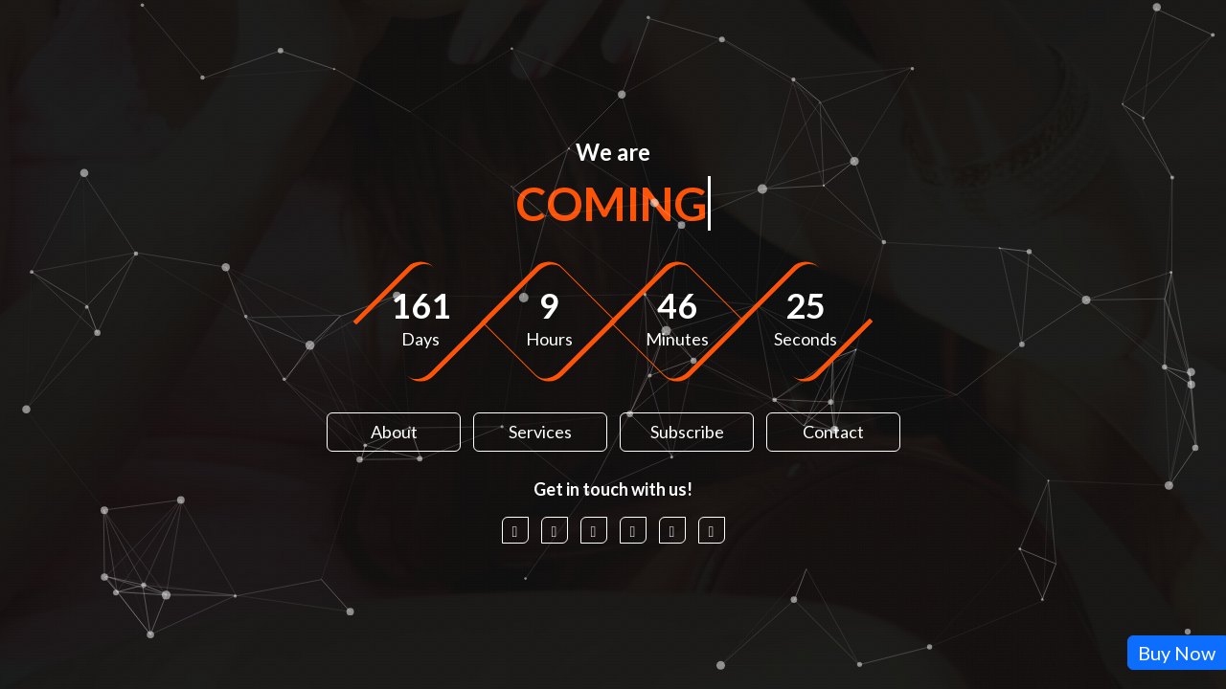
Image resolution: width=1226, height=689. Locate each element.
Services (540, 431)
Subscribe (686, 431)
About (393, 431)
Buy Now (1176, 652)
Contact (833, 431)
